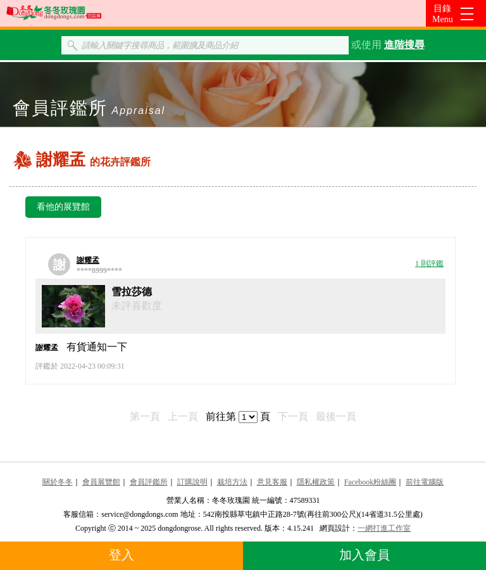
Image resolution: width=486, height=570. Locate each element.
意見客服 (272, 482)
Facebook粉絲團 (370, 482)
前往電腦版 (425, 482)
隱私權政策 (316, 482)
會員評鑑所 (149, 482)
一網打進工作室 (384, 528)
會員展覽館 (101, 482)
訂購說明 (192, 482)
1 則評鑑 (429, 263)
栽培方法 (232, 482)
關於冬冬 (57, 482)
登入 (121, 555)
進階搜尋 (404, 44)
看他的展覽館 (63, 207)
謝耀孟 (88, 260)
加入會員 (364, 555)
